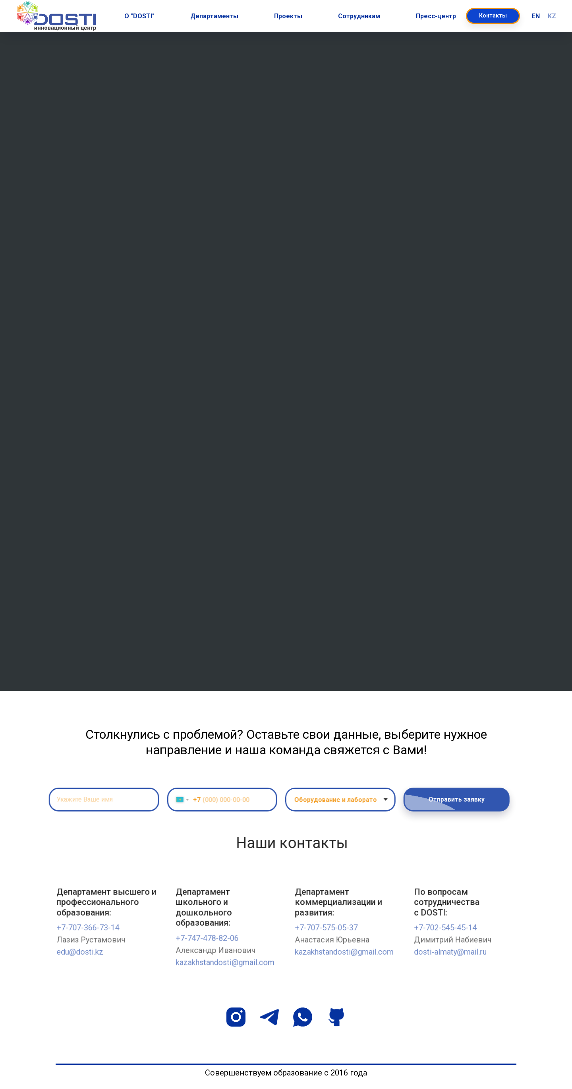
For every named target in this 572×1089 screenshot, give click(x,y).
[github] (336, 1017)
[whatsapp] (303, 1017)
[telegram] (269, 1017)
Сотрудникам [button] (359, 16)
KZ (552, 16)
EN (536, 16)
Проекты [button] (288, 16)
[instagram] (236, 1017)
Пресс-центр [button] (436, 16)
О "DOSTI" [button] (139, 16)
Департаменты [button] (214, 16)
